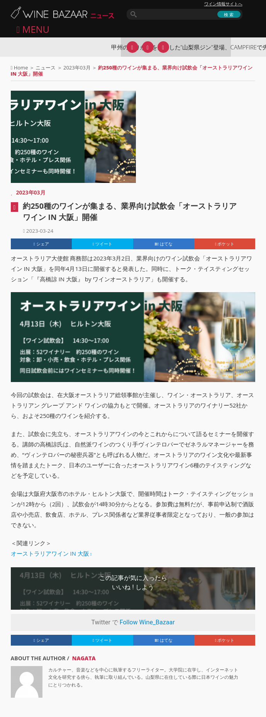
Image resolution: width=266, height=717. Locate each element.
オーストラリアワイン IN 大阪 (50, 553)
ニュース (46, 67)
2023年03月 (77, 67)
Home (21, 67)
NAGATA (84, 658)
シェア (41, 244)
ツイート (102, 244)
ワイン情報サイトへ (223, 4)
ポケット (225, 244)
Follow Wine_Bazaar (147, 622)
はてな (164, 244)
